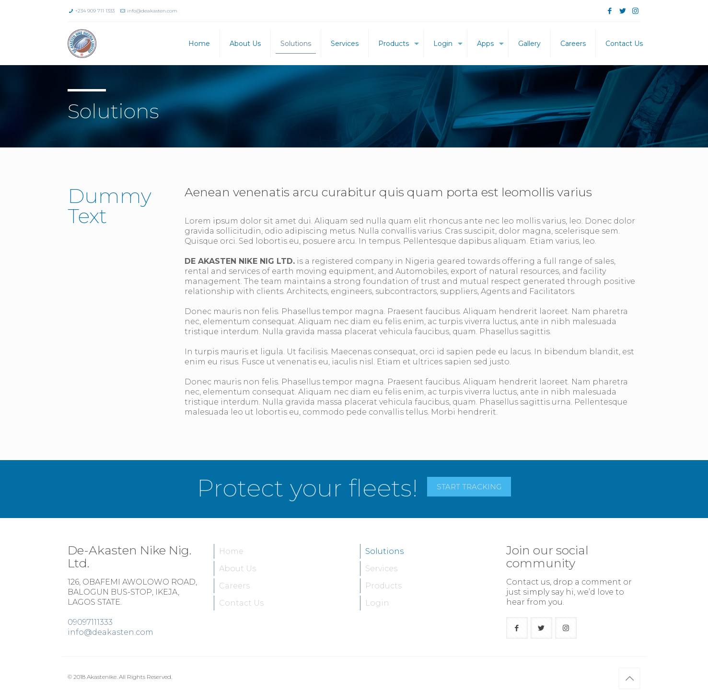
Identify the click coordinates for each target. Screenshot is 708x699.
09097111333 (90, 622)
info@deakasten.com (152, 11)
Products (383, 585)
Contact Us (241, 603)
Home (231, 551)
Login (377, 603)
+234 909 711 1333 (95, 11)
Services (381, 568)
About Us (237, 568)
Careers (234, 585)
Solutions (384, 551)
